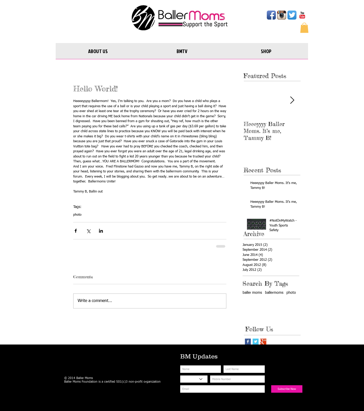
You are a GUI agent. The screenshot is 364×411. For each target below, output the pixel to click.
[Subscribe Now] (286, 389)
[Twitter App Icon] (291, 15)
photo (77, 214)
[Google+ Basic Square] (263, 342)
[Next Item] (292, 100)
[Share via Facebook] (75, 230)
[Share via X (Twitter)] (88, 230)
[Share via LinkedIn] (100, 230)
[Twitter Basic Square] (256, 342)
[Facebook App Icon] (271, 15)
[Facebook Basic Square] (248, 342)
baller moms (252, 293)
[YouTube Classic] (302, 15)
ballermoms (274, 293)
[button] (304, 28)
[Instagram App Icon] (281, 15)
